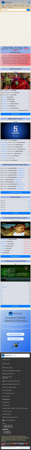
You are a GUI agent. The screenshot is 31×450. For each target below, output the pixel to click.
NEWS (3, 5)
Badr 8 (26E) (13, 90)
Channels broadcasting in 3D (8, 420)
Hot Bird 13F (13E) (11, 99)
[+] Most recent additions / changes (9, 387)
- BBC (22, 408)
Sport (2, 298)
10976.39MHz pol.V (20, 186)
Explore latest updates (15, 334)
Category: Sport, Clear (8, 425)
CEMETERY (4, 7)
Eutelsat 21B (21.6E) (12, 168)
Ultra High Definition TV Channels (10, 417)
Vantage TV (3, 246)
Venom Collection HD (5, 158)
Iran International (4, 286)
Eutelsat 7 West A (17, 153)
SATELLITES (8, 5)
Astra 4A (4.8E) (6, 252)
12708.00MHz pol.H (17, 179)
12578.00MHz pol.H (21, 170)
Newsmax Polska (4, 155)
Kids (1, 284)
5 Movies (3, 108)
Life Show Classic (4, 149)
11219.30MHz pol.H (21, 184)
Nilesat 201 (14, 140)
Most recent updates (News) (8, 373)
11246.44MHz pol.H (20, 188)
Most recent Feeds (7, 432)
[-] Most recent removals (7, 390)
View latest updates (15, 114)
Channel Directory (5, 405)
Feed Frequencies (7, 431)
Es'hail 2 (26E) (10, 241)
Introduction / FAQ (5, 359)
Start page (8, 355)
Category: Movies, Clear (8, 427)
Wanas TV (2, 160)
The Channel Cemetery (6, 411)
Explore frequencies (15, 339)
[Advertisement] (15, 29)
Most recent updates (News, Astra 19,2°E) (11, 384)
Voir (29, 200)
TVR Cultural (3, 248)
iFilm (1, 302)
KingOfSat (26, 447)
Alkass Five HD (3, 241)
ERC (1, 252)
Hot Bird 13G (16, 155)
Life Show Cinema (4, 151)
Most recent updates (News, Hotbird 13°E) (11, 381)
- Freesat (25, 408)
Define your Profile (5, 363)
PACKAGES (22, 5)
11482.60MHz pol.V (20, 168)
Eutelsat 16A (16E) (9, 179)
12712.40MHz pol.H (18, 181)
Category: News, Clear (8, 426)
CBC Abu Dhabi (5, 105)
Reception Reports (5, 402)
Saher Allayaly (3, 153)
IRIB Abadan (4, 101)
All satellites (15, 213)
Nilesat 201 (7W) (12, 105)
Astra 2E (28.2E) (10, 97)
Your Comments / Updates (7, 367)
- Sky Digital (12, 408)
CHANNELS (15, 5)
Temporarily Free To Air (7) (8, 393)
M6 (1, 293)
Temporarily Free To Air (15, 256)
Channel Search (15, 306)
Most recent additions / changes (15, 192)
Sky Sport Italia (5, 103)
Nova (2, 289)
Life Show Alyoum (4, 144)
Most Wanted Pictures (6, 414)
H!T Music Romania (5, 110)
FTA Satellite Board (7, 433)
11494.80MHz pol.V (20, 175)
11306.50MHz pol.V (20, 172)
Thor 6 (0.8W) (8, 248)
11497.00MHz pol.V (20, 177)
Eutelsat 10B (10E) (12, 188)
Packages (4, 408)
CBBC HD (4, 97)
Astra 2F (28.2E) (13, 172)
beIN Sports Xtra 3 (4, 243)
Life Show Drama (4, 146)
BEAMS (27, 5)
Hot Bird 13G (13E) (13, 184)
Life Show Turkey (4, 142)
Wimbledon (4, 99)
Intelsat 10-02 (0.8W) (23, 110)
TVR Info (2, 250)
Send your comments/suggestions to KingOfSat (11, 370)
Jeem (2, 295)
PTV (1, 282)
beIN (1, 300)
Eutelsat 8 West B (21, 142)
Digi (1, 291)
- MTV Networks (18, 408)
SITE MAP (10, 7)
